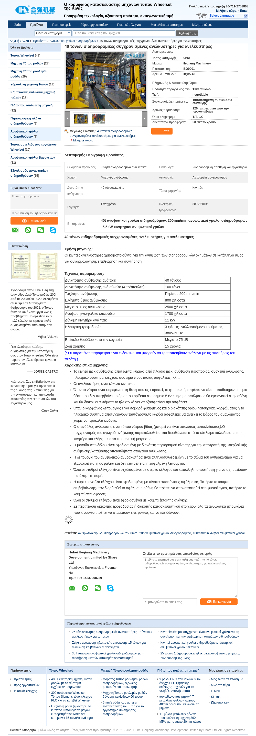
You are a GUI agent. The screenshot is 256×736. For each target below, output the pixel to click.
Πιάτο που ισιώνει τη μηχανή (31, 105)
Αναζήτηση (190, 33)
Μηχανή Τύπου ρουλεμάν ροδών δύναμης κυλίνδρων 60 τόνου (125, 694)
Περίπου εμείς (61, 25)
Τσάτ (162, 131)
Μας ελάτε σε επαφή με (167, 25)
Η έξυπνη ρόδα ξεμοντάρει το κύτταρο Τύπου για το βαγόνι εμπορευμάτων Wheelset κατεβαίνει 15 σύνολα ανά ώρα (72, 712)
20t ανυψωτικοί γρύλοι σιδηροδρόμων (164, 533)
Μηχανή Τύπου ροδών (26, 63)
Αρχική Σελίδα (19, 41)
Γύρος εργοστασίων (94, 25)
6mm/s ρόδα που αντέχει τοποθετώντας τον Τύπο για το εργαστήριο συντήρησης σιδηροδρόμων (123, 708)
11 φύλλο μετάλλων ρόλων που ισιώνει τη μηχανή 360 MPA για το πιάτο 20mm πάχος (180, 717)
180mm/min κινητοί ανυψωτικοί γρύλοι (218, 533)
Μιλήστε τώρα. (226, 11)
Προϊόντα (36, 25)
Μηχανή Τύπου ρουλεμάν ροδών (124, 670)
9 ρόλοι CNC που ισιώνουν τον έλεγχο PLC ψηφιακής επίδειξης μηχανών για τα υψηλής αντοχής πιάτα (180, 685)
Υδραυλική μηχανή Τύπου (29, 84)
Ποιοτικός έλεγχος (129, 25)
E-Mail (215, 691)
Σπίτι (17, 25)
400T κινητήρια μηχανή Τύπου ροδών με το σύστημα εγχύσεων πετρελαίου (71, 683)
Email (244, 11)
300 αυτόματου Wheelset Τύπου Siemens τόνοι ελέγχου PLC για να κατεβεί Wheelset (71, 696)
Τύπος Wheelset (22, 55)
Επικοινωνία (34, 221)
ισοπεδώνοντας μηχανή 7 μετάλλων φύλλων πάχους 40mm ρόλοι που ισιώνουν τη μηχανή (179, 702)
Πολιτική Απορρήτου (23, 730)
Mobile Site (220, 703)
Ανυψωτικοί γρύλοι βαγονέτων (32, 157)
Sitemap (216, 697)
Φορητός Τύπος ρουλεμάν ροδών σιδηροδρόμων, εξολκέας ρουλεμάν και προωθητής (125, 683)
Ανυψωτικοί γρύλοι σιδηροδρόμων (73, 41)
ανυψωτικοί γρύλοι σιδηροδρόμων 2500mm (107, 533)
